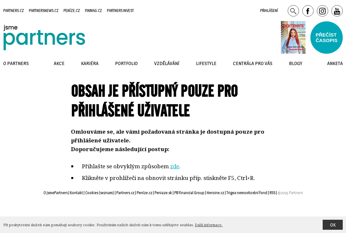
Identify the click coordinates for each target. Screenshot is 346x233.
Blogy (295, 63)
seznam (106, 192)
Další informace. (209, 224)
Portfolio (126, 63)
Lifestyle (206, 63)
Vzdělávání (166, 63)
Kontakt (76, 192)
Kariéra (89, 63)
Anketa (335, 63)
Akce (59, 63)
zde (174, 166)
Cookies (91, 192)
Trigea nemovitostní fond (246, 192)
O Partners (16, 63)
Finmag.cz (93, 10)
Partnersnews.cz (44, 10)
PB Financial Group (189, 192)
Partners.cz (13, 10)
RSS (272, 192)
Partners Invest (120, 10)
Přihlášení (269, 10)
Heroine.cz (215, 192)
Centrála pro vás (252, 63)
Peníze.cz (71, 10)
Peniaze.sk (163, 192)
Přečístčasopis (327, 37)
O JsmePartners (55, 192)
